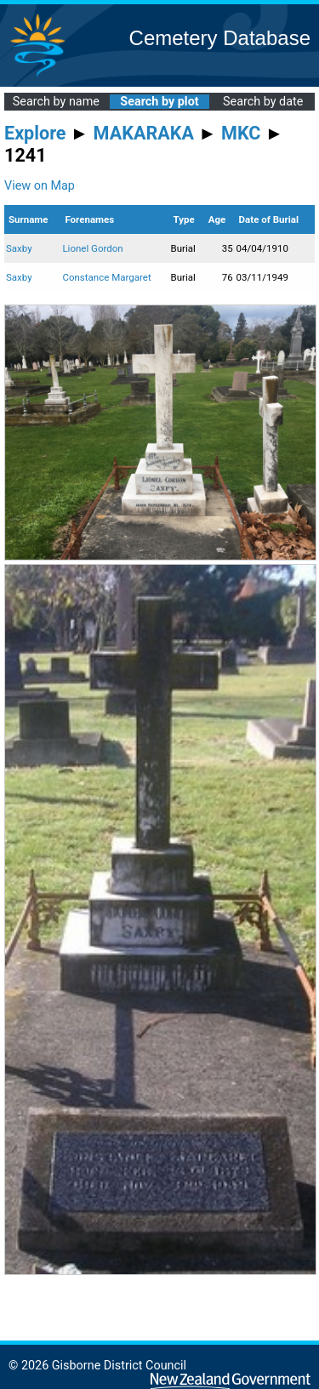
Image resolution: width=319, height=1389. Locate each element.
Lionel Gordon (92, 248)
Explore (35, 133)
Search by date (263, 101)
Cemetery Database (219, 37)
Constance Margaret (106, 277)
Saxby (19, 248)
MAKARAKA (144, 133)
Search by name (56, 101)
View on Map (39, 186)
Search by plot (159, 101)
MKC (240, 133)
